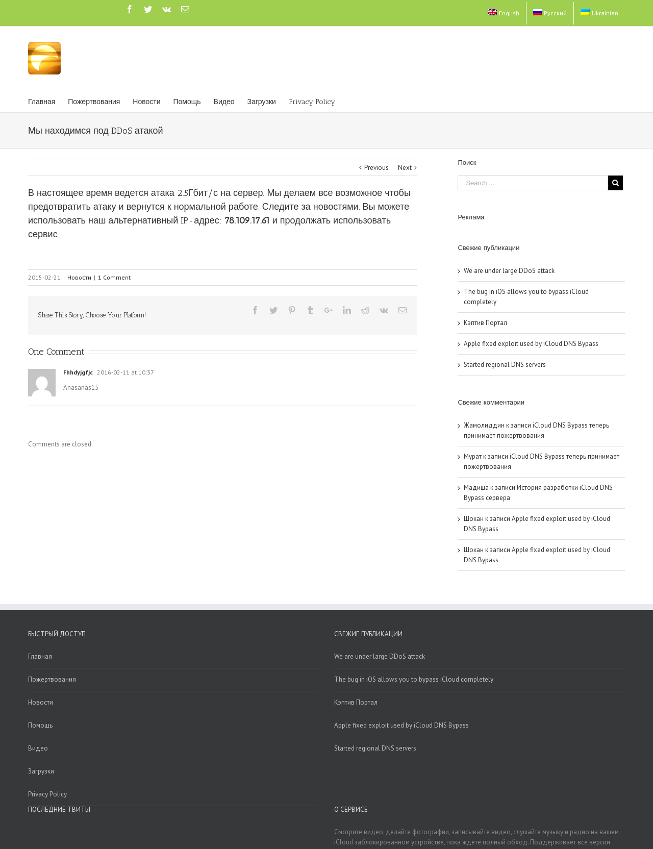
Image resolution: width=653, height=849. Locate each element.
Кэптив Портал (485, 322)
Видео (38, 748)
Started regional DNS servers (505, 364)
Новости (79, 277)
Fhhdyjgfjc (78, 372)
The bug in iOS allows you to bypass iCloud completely (413, 679)
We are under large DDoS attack (509, 270)
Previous (376, 167)
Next (405, 167)
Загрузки (41, 771)
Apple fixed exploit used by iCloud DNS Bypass (531, 343)
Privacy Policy (47, 794)
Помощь (40, 725)
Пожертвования (52, 679)
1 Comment (114, 277)
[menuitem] (503, 13)
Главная (40, 656)
